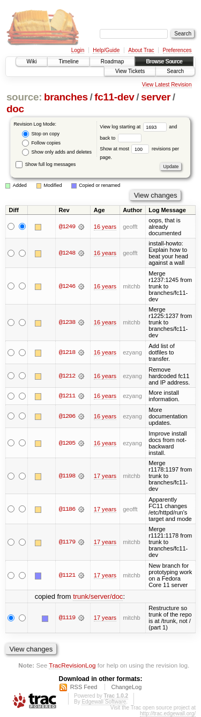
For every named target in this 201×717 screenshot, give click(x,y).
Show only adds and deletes (57, 152)
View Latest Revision (167, 85)
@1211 (67, 396)
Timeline (68, 61)
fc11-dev (114, 97)
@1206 (67, 416)
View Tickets (130, 71)
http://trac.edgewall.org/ (168, 713)
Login (77, 50)
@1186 (67, 509)
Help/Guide (106, 50)
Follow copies (41, 143)
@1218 (67, 352)
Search (175, 71)
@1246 (67, 286)
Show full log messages (46, 164)
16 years (105, 226)
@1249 (67, 226)
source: (24, 97)
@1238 (67, 322)
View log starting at (134, 126)
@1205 (67, 443)
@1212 (67, 376)
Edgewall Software (103, 702)
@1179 (67, 542)
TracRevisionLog (72, 665)
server (155, 97)
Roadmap (112, 61)
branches (66, 97)
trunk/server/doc (98, 596)
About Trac (141, 50)
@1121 (67, 575)
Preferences (177, 50)
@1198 (67, 476)
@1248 (67, 253)
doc (15, 108)
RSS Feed (84, 687)
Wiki (32, 61)
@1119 (67, 617)
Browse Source (164, 61)
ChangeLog (126, 687)
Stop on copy (40, 134)
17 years (105, 476)
